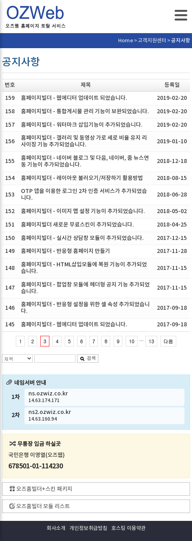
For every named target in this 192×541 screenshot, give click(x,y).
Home (125, 40)
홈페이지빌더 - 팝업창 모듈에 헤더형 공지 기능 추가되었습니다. (85, 288)
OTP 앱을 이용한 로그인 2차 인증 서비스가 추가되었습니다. (84, 194)
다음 (168, 341)
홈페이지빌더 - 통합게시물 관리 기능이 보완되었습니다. (85, 111)
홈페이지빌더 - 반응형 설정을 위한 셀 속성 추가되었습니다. (85, 307)
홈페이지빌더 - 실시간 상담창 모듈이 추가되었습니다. (82, 238)
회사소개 (56, 528)
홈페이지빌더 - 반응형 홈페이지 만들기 (65, 251)
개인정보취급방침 (88, 528)
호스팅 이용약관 (128, 528)
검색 (88, 358)
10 (131, 341)
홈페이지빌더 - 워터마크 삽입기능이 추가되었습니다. (82, 125)
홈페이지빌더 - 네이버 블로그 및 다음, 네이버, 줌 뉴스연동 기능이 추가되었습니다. (85, 161)
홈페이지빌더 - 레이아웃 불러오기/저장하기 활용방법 (82, 178)
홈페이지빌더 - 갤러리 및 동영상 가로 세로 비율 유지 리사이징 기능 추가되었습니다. (84, 141)
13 (151, 341)
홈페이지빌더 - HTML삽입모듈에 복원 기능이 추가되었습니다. (84, 268)
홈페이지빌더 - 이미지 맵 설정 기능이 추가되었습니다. (83, 211)
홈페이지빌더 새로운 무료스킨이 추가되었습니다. (77, 224)
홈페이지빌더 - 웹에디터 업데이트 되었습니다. (74, 98)
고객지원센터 (152, 40)
